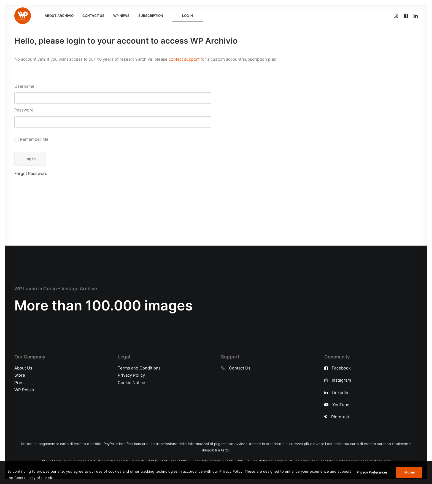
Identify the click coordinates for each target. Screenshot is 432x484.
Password (24, 110)
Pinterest (340, 416)
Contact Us (239, 368)
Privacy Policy (131, 375)
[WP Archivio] (22, 15)
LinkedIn (340, 392)
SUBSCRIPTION (150, 16)
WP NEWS (121, 16)
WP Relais (24, 389)
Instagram (341, 380)
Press (20, 382)
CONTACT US (93, 16)
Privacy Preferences (372, 480)
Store (19, 375)
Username (24, 86)
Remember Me (31, 139)
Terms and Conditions (139, 368)
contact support (184, 59)
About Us (23, 368)
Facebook (341, 368)
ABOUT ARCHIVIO (59, 16)
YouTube (340, 404)
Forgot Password (30, 173)
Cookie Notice (131, 382)
